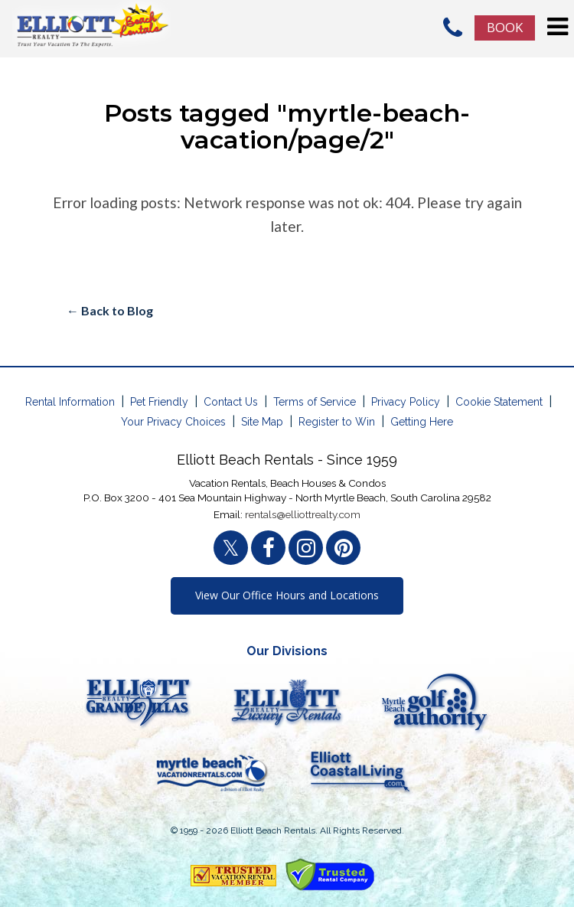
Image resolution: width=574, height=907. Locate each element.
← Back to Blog (110, 310)
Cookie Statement (499, 402)
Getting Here (421, 422)
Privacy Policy (405, 402)
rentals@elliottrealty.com (302, 514)
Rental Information (70, 402)
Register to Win (336, 422)
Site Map (262, 422)
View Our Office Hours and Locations (287, 595)
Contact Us (231, 402)
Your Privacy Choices (173, 422)
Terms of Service (314, 402)
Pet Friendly (159, 402)
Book (505, 27)
